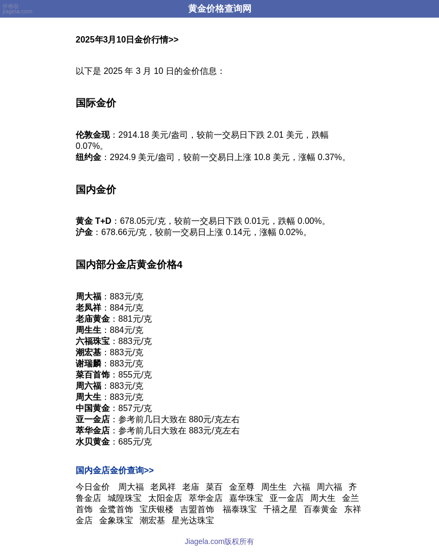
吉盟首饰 (198, 509)
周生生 (274, 486)
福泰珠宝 (240, 509)
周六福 (329, 486)
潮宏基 (152, 520)
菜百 (214, 486)
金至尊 (242, 486)
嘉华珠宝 (246, 498)
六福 (301, 486)
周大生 (323, 498)
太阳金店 (165, 498)
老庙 (190, 486)
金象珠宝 (116, 520)
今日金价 (93, 486)
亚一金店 (287, 498)
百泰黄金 (321, 509)
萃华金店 (206, 498)
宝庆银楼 (157, 509)
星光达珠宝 (193, 520)
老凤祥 (163, 486)
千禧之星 (280, 509)
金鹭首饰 (116, 509)
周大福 (131, 486)
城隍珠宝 (125, 498)
